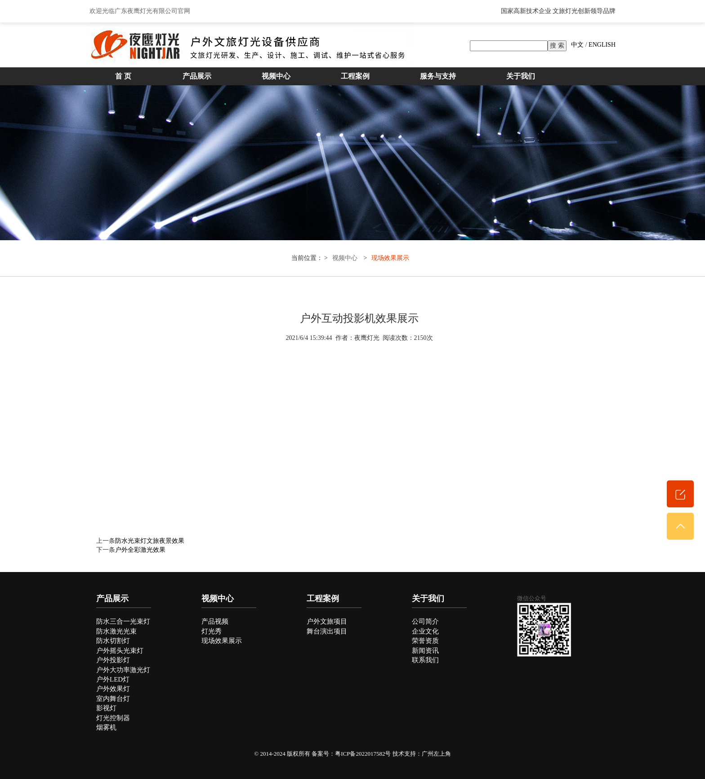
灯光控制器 (113, 718)
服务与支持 (438, 76)
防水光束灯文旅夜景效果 (149, 540)
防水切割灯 (113, 640)
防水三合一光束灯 (123, 621)
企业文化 (425, 631)
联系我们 (425, 660)
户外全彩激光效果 (140, 549)
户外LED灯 (112, 679)
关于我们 (520, 76)
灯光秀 (211, 631)
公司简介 (425, 621)
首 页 (123, 76)
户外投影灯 (113, 660)
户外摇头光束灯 (119, 650)
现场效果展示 (390, 258)
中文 (577, 44)
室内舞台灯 (113, 698)
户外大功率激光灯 (123, 669)
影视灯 (106, 708)
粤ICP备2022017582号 (363, 753)
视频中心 (276, 76)
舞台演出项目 (327, 631)
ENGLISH (602, 44)
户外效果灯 (113, 688)
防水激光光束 (116, 631)
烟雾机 (106, 727)
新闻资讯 (425, 650)
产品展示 (197, 76)
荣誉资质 (425, 640)
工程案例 (355, 76)
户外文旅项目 (327, 621)
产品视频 (214, 621)
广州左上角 (436, 753)
